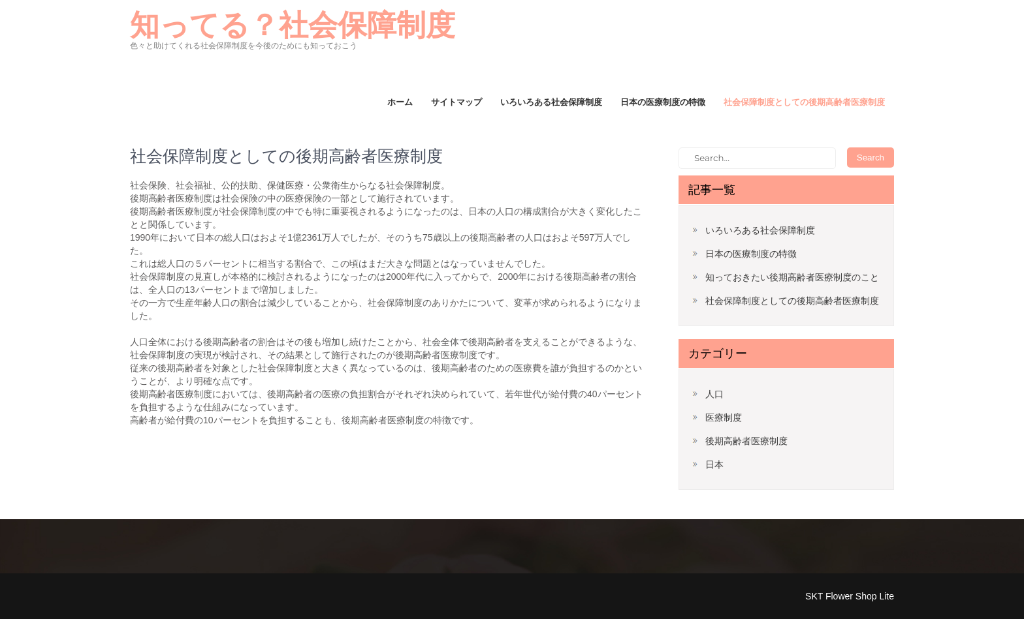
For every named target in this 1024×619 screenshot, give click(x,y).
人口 (714, 394)
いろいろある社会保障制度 (551, 102)
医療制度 (723, 417)
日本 (714, 464)
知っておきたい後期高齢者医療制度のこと (792, 277)
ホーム (400, 102)
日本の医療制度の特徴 (662, 102)
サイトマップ (456, 102)
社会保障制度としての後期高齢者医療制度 (804, 102)
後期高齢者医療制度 (746, 441)
